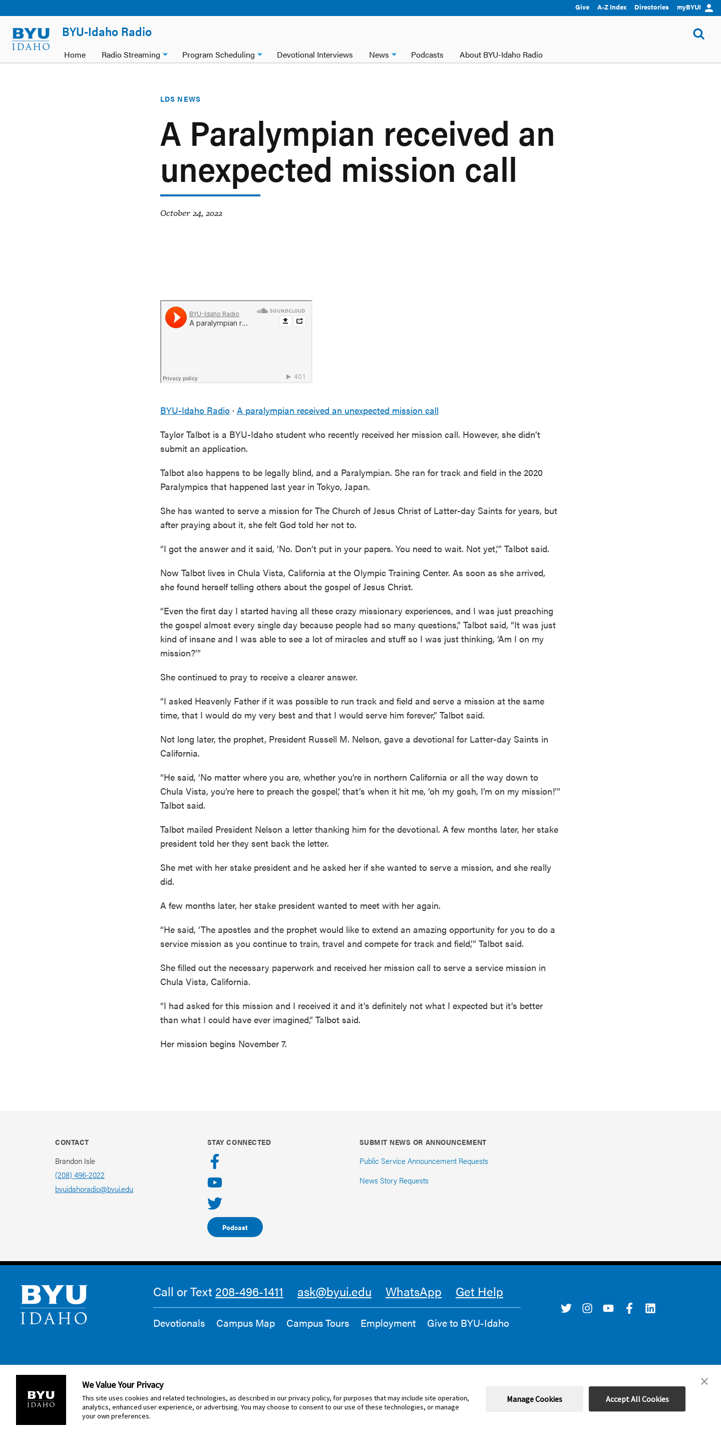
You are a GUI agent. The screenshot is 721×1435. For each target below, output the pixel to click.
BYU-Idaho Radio (107, 31)
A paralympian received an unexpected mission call (338, 410)
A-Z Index (611, 7)
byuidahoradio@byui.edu (94, 1188)
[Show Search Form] (699, 34)
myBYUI (695, 7)
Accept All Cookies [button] (637, 1399)
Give (582, 7)
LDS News (180, 99)
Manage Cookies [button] (534, 1399)
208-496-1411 (249, 1291)
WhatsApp (414, 1291)
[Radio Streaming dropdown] (165, 53)
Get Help (479, 1291)
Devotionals (179, 1323)
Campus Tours (317, 1323)
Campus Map (245, 1323)
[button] (704, 1381)
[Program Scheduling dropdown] (260, 53)
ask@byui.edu (334, 1291)
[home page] (31, 39)
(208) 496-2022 (80, 1174)
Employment (388, 1323)
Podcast (235, 1227)
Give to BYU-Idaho (468, 1323)
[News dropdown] (394, 53)
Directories (651, 7)
